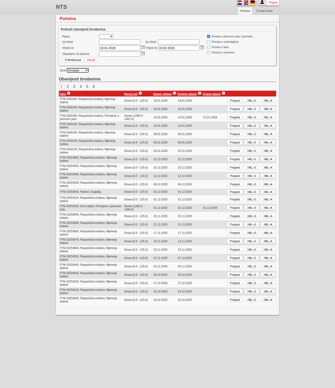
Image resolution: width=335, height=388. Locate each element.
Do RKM (151, 42)
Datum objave (162, 94)
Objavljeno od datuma (75, 54)
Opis (63, 94)
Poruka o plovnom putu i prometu (232, 36)
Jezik (63, 70)
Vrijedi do (151, 48)
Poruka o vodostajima (225, 41)
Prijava (273, 2)
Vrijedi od (68, 48)
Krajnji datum (212, 94)
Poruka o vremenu (223, 52)
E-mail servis (265, 11)
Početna (245, 11)
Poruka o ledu (220, 47)
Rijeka (66, 36)
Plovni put (130, 94)
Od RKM (67, 42)
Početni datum (187, 94)
